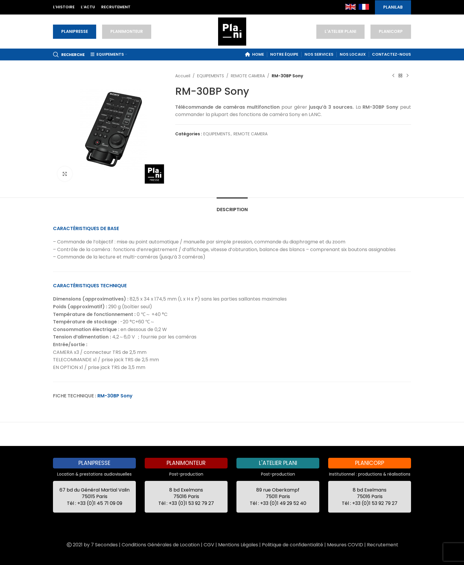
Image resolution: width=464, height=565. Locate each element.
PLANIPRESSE (74, 31)
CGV (209, 544)
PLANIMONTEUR (126, 31)
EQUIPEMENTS (210, 76)
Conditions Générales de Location (161, 544)
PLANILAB (393, 7)
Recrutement (382, 544)
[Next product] (407, 75)
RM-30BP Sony (115, 395)
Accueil (182, 76)
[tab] (232, 207)
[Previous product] (393, 75)
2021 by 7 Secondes (92, 544)
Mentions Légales (238, 544)
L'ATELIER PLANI (340, 31)
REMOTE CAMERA (248, 76)
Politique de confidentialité (292, 544)
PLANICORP (391, 31)
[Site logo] (232, 31)
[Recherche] (69, 54)
